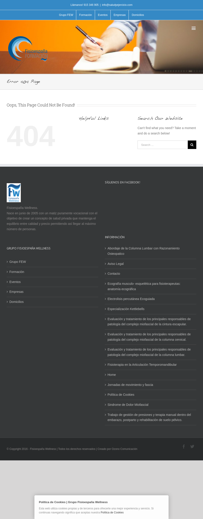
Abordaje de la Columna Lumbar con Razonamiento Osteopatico (144, 251)
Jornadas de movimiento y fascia (130, 385)
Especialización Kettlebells (126, 309)
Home (112, 374)
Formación (16, 272)
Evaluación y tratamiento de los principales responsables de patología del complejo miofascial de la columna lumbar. (149, 352)
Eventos (15, 282)
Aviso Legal (116, 264)
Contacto (114, 273)
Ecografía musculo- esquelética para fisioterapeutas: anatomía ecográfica (144, 286)
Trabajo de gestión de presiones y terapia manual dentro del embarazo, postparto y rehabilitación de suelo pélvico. (149, 417)
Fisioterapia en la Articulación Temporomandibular (142, 364)
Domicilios (16, 302)
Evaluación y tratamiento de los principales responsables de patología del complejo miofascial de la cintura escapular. (149, 321)
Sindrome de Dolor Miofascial (128, 404)
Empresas (16, 292)
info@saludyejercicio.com (117, 4)
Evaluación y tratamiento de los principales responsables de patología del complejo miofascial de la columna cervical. (149, 336)
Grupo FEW (17, 262)
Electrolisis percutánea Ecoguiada (131, 299)
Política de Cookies (121, 394)
